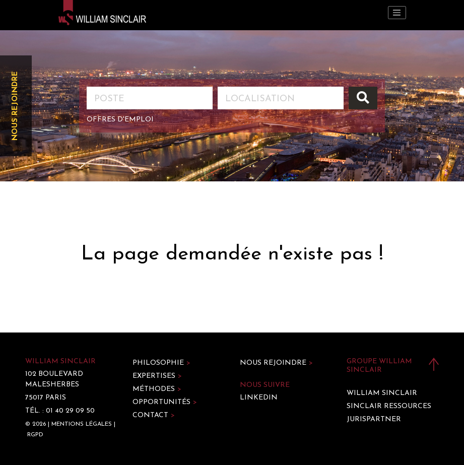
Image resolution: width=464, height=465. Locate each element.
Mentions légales (81, 424)
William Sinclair (382, 393)
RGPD (35, 435)
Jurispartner (374, 419)
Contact (153, 415)
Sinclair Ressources (389, 406)
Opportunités (164, 402)
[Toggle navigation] (397, 12)
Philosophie (161, 363)
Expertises (157, 376)
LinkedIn (259, 398)
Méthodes (156, 389)
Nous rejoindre (15, 106)
